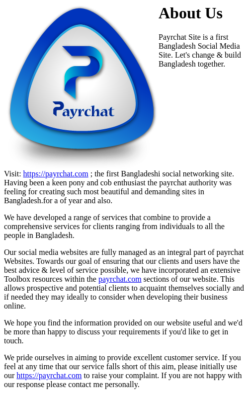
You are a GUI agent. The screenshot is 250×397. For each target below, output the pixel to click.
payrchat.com (120, 279)
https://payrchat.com (55, 173)
